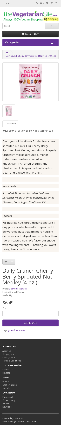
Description (10, 123)
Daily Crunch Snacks (18, 288)
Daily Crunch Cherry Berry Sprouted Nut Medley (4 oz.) (31, 56)
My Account (7, 397)
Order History (8, 400)
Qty (4, 308)
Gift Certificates (9, 385)
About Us (6, 351)
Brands (5, 381)
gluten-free (13, 330)
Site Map (6, 372)
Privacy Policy (8, 357)
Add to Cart (30, 323)
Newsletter (7, 406)
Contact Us (7, 369)
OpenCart (18, 418)
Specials (6, 388)
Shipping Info (8, 354)
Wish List (6, 403)
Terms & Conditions (11, 360)
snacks (22, 330)
